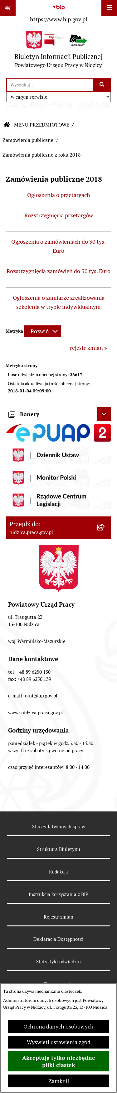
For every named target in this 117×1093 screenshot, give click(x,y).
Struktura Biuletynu (58, 849)
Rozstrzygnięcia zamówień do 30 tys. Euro (58, 271)
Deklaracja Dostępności (58, 939)
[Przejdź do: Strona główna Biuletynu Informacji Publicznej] (6, 125)
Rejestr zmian (58, 917)
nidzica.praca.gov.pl (42, 713)
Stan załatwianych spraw (58, 827)
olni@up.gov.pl (41, 696)
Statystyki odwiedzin (58, 962)
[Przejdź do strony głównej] (58, 51)
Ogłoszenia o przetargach (58, 195)
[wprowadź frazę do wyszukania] (50, 85)
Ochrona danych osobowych (58, 1026)
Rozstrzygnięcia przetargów (58, 215)
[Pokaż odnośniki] (8, 8)
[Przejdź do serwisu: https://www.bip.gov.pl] (58, 12)
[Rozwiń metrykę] (42, 331)
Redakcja (58, 872)
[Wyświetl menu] (109, 8)
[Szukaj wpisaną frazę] (102, 85)
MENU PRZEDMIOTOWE (41, 125)
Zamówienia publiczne (27, 140)
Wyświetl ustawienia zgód (58, 1042)
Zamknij (58, 1081)
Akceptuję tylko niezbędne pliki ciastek (58, 1061)
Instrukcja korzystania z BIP (58, 894)
